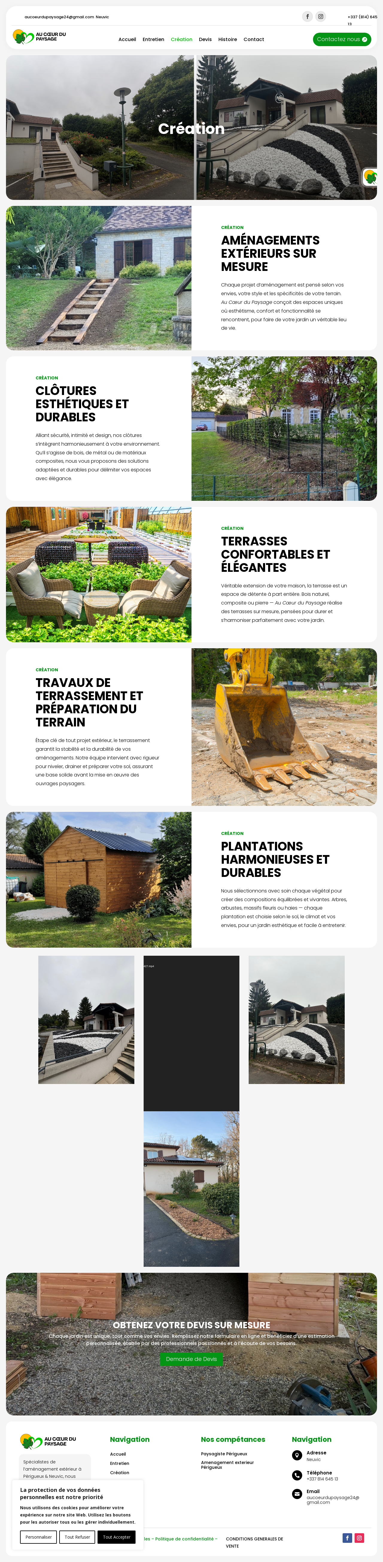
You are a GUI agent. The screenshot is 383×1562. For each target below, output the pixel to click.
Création (181, 40)
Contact (254, 40)
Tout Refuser (77, 1537)
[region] (78, 1515)
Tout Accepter (116, 1537)
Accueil (127, 40)
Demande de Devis (191, 1359)
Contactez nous (338, 39)
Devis (205, 40)
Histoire (227, 40)
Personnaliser (38, 1537)
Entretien (153, 40)
